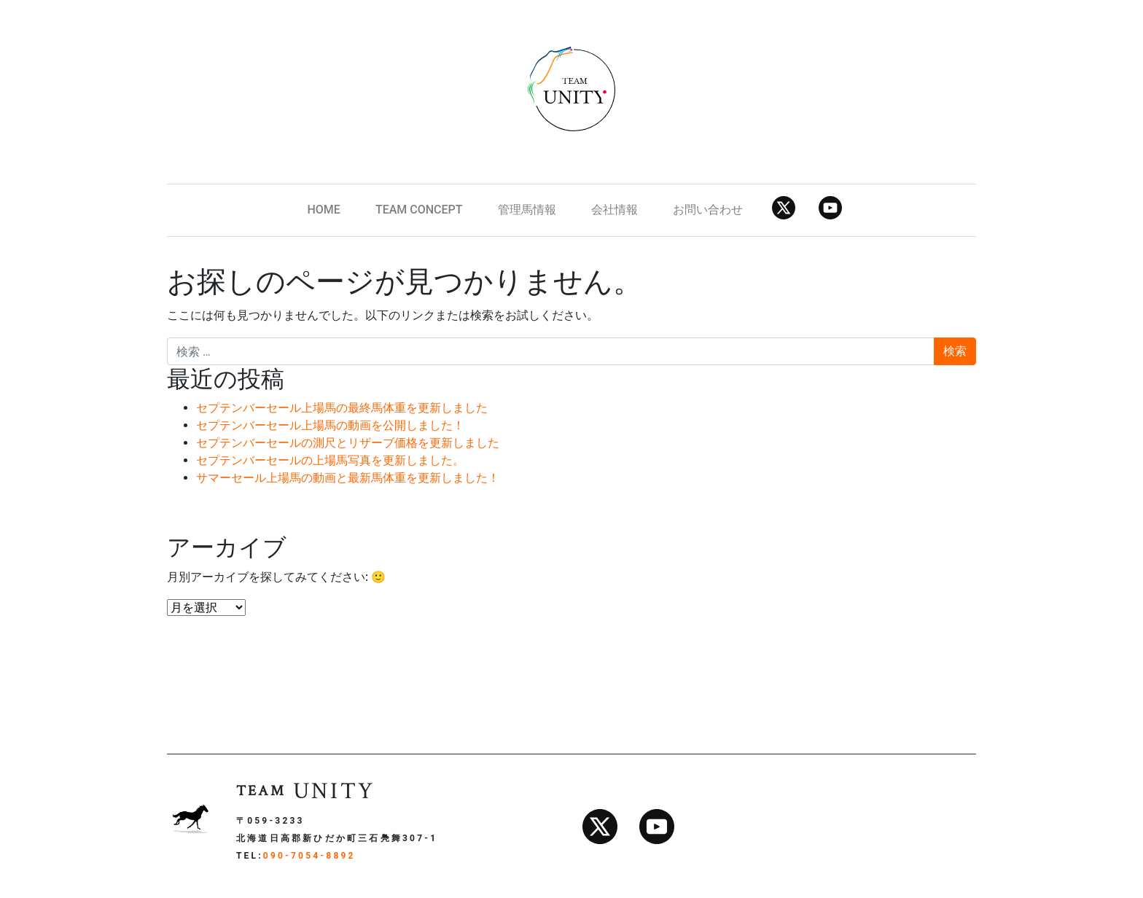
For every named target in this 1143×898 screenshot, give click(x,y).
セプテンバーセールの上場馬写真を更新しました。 (330, 460)
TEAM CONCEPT (419, 209)
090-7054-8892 (309, 856)
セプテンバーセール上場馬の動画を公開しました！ (330, 425)
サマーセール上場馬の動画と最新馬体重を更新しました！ (347, 478)
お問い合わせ (708, 209)
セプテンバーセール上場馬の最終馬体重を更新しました (342, 408)
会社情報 (614, 209)
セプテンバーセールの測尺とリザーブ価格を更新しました (347, 443)
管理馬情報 (527, 209)
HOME (323, 209)
